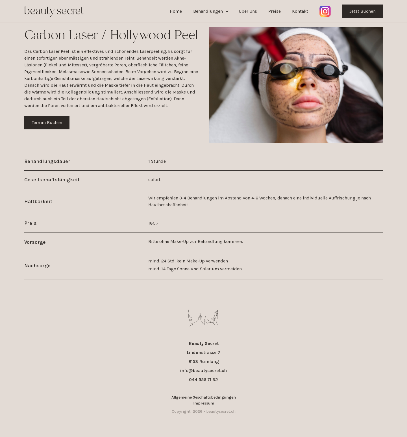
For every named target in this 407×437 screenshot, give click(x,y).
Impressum (203, 403)
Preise (274, 11)
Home (176, 11)
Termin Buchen (47, 122)
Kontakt (300, 11)
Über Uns (248, 11)
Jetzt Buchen (362, 11)
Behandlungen (208, 11)
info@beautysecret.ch (203, 370)
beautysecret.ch (221, 411)
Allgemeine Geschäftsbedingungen (203, 397)
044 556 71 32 (203, 379)
